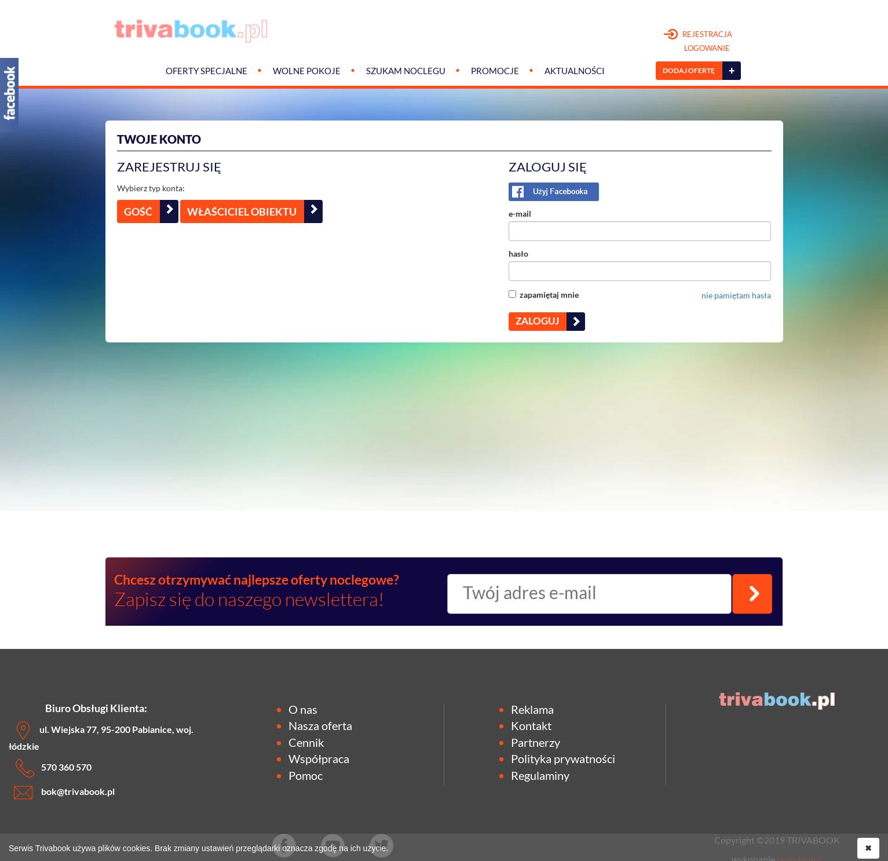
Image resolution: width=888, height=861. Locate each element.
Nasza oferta (320, 725)
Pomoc (305, 775)
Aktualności (575, 71)
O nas (302, 709)
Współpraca (318, 758)
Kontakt (531, 725)
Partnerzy (535, 742)
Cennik (306, 742)
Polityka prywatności (563, 758)
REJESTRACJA (698, 42)
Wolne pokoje (307, 71)
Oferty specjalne (206, 71)
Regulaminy (540, 775)
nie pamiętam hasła (736, 295)
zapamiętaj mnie (544, 295)
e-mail (520, 213)
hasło (518, 253)
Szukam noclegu (405, 71)
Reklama (532, 709)
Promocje (495, 71)
